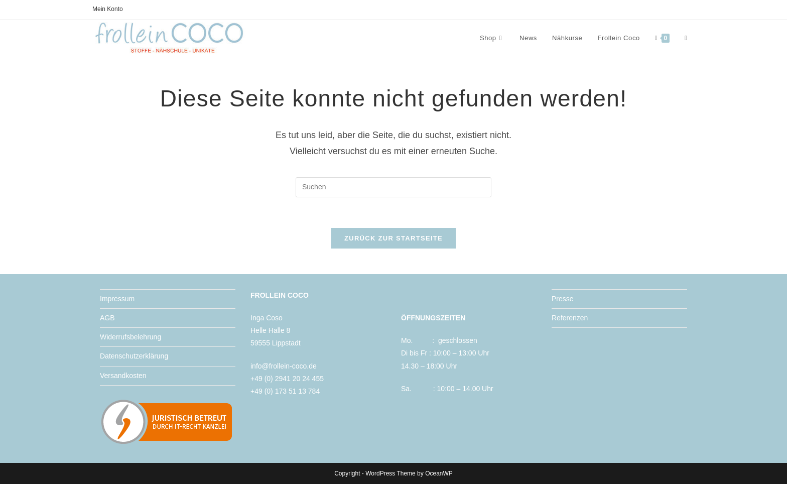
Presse (563, 299)
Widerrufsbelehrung (130, 337)
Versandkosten (123, 376)
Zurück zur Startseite (393, 238)
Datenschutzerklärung (134, 356)
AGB (107, 318)
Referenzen (570, 318)
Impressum (117, 299)
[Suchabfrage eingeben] (393, 187)
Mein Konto (107, 9)
